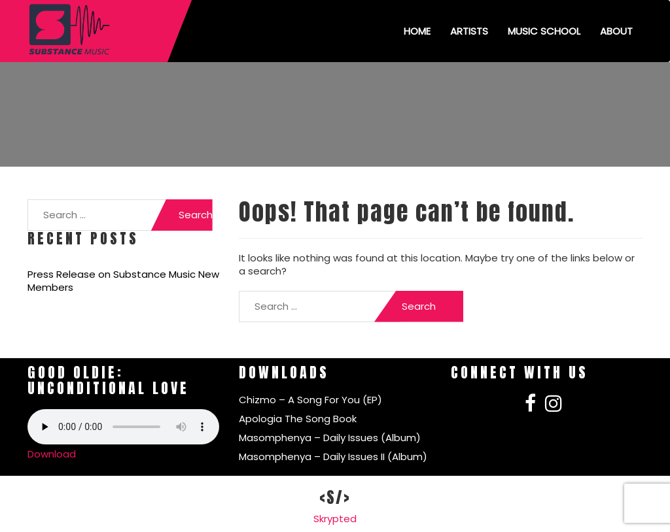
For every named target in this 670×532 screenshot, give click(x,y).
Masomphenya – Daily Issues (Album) (330, 437)
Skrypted (335, 518)
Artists (469, 31)
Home (417, 31)
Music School (544, 31)
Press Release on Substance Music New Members (123, 281)
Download (51, 454)
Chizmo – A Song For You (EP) (310, 400)
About (616, 31)
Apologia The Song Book (298, 418)
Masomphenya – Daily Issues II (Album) (333, 456)
